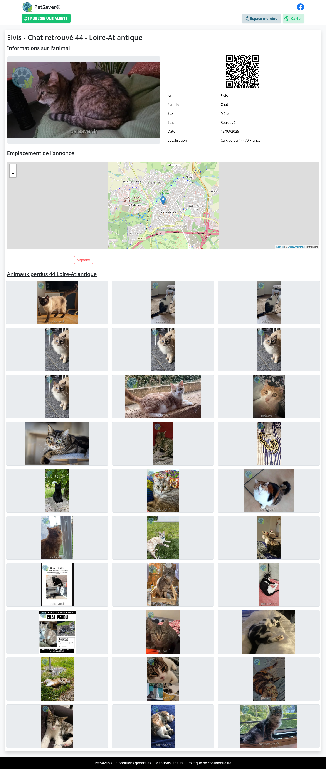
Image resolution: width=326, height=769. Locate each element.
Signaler (83, 259)
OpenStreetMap (296, 247)
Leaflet (280, 247)
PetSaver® (103, 763)
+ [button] (13, 167)
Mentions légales (169, 763)
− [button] (13, 174)
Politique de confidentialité (209, 763)
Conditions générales (133, 763)
